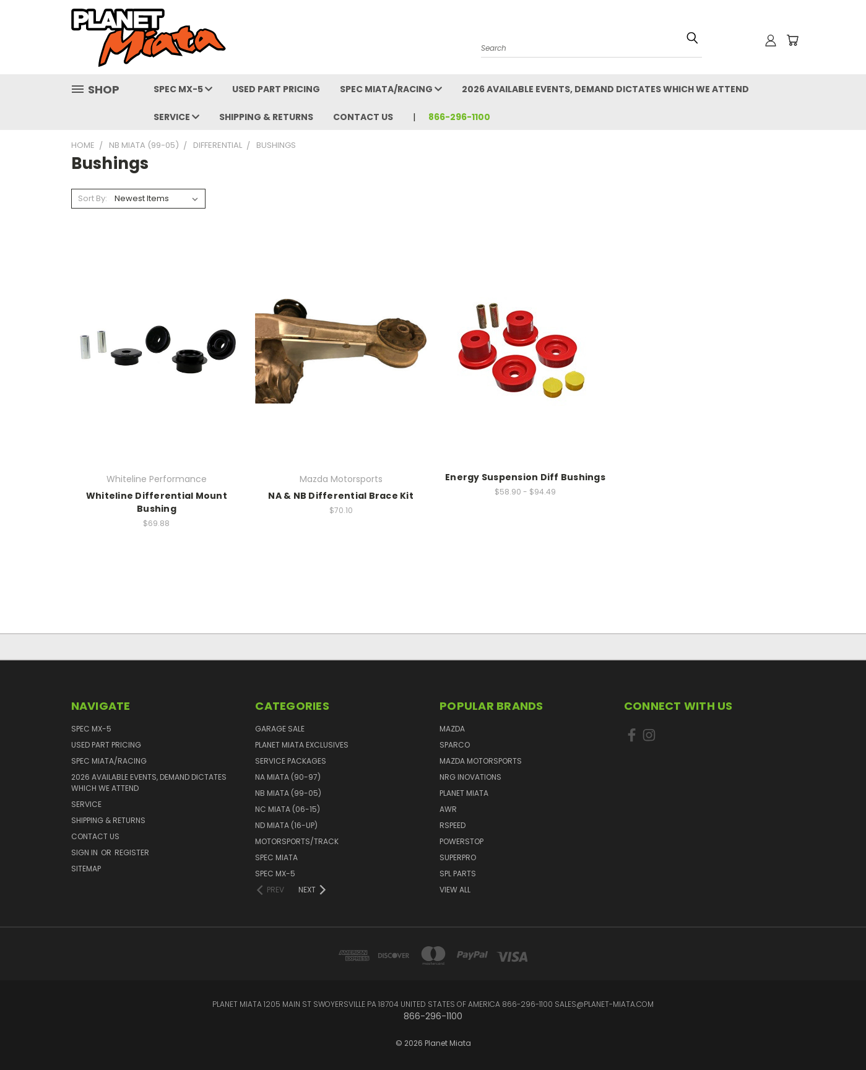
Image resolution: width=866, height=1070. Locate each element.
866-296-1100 (459, 117)
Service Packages (290, 761)
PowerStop (461, 841)
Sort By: (92, 198)
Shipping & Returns (266, 117)
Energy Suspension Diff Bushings (525, 477)
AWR (448, 809)
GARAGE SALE (280, 728)
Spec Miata (276, 857)
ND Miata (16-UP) (286, 825)
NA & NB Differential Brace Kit (341, 496)
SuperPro (457, 857)
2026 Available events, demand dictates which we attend (605, 89)
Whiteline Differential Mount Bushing (156, 502)
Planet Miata (463, 793)
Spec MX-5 (183, 89)
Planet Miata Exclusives (302, 745)
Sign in (85, 852)
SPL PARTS (457, 873)
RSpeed (452, 825)
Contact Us (363, 117)
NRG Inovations (470, 777)
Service (176, 117)
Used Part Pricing (276, 89)
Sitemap (86, 868)
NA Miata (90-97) (288, 777)
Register (132, 852)
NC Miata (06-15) (287, 809)
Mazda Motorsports (480, 761)
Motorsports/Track (297, 841)
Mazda (452, 728)
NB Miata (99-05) (288, 793)
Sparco (454, 745)
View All (454, 889)
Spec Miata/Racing (391, 89)
